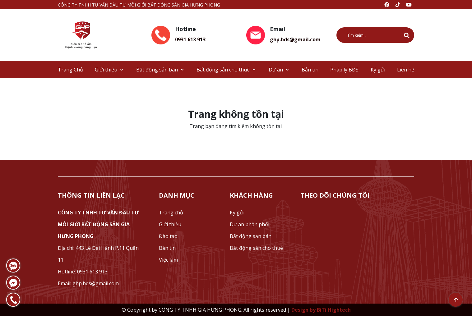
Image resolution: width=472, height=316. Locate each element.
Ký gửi (378, 69)
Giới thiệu (109, 69)
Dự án (279, 69)
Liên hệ (405, 69)
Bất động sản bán (160, 69)
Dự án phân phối (249, 224)
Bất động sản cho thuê (227, 69)
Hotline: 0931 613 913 (83, 271)
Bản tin (310, 69)
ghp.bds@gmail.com (295, 39)
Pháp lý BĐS (344, 69)
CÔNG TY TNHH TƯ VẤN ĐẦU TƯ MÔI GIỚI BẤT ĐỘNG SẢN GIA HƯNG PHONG (98, 224)
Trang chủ (171, 212)
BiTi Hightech (334, 309)
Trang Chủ (70, 69)
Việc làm (168, 259)
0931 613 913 (190, 39)
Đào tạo (168, 236)
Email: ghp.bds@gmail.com (88, 283)
